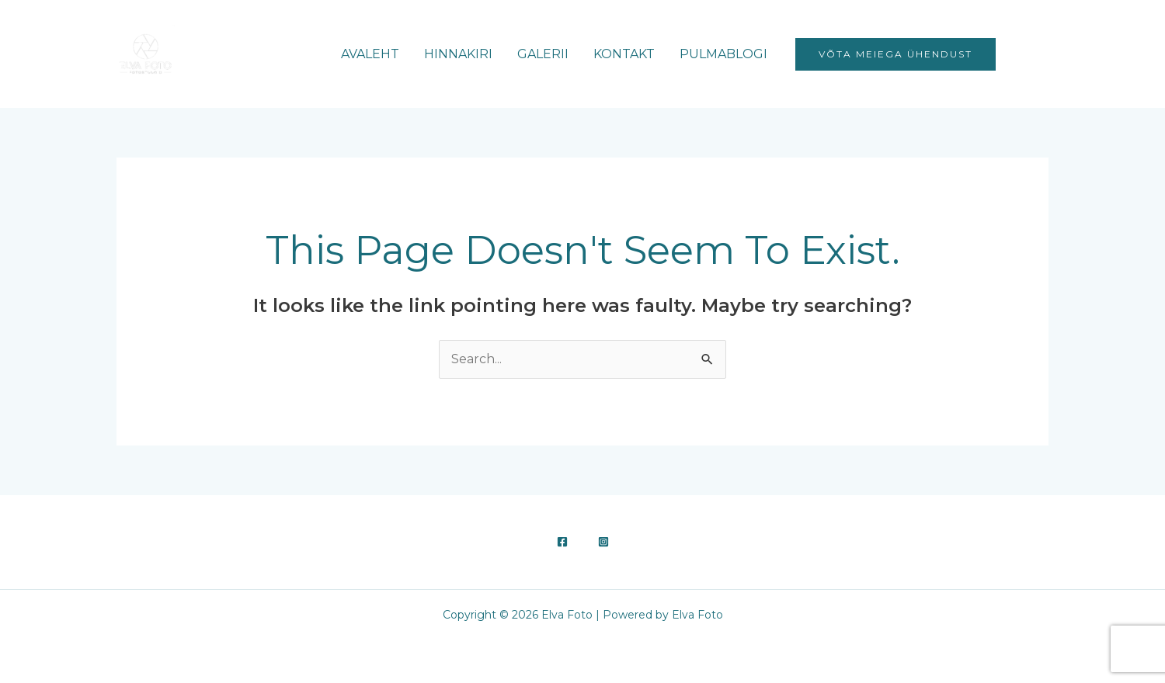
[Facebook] (1018, 54)
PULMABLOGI (723, 54)
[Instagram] (1041, 54)
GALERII (543, 54)
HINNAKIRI (458, 54)
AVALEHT (370, 54)
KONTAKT (624, 54)
